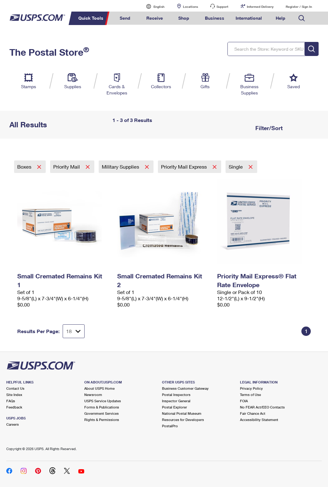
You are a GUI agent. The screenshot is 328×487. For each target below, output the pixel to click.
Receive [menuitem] (154, 18)
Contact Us (15, 388)
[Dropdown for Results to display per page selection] (74, 331)
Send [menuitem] (125, 18)
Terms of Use (250, 395)
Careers (12, 424)
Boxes (25, 167)
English (152, 6)
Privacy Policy (251, 388)
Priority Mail (67, 167)
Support (222, 6)
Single (236, 167)
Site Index (14, 395)
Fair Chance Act (252, 413)
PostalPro (170, 426)
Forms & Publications (101, 407)
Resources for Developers (183, 420)
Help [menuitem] (280, 18)
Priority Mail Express (184, 167)
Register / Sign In (299, 6)
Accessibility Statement (259, 420)
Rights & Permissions (101, 420)
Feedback (14, 407)
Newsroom (93, 395)
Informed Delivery (260, 6)
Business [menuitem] (214, 18)
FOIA (244, 401)
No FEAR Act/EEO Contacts (262, 407)
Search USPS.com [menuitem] (302, 18)
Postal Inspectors (176, 395)
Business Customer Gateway (185, 388)
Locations (190, 6)
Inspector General (176, 401)
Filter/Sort (268, 127)
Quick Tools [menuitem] (90, 18)
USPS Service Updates (102, 401)
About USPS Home (99, 388)
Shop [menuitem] (183, 18)
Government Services (101, 413)
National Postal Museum (181, 413)
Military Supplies (121, 167)
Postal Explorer (174, 407)
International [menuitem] (249, 18)
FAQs (10, 401)
